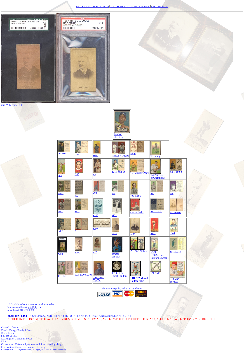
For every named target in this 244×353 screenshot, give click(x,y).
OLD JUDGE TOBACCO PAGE (92, 6)
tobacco (64, 152)
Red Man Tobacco (177, 279)
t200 (101, 227)
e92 (79, 194)
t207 (97, 173)
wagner (125, 155)
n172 (115, 232)
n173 (135, 233)
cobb (97, 154)
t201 (61, 174)
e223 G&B (176, 211)
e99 (176, 192)
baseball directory (122, 134)
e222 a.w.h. (157, 210)
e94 (118, 192)
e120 (98, 214)
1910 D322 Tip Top (98, 278)
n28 (97, 251)
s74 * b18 (155, 272)
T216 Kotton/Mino (139, 171)
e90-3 (64, 192)
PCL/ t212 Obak (138, 250)
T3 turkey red (157, 155)
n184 (174, 232)
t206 (81, 153)
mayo (78, 251)
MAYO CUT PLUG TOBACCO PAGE (130, 6)
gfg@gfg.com (35, 307)
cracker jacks (136, 211)
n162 (154, 232)
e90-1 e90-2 (176, 170)
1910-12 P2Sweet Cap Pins (119, 273)
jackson (118, 154)
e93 (99, 191)
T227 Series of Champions (157, 175)
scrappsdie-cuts (117, 254)
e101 (64, 210)
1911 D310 (178, 250)
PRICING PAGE (159, 6)
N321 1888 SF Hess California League (159, 254)
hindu (137, 152)
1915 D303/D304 (83, 273)
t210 (81, 230)
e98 (156, 192)
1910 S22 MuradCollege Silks (139, 279)
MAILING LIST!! (18, 315)
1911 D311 (65, 274)
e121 (117, 214)
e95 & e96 (135, 194)
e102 (81, 210)
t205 (79, 173)
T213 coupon (118, 170)
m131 (64, 230)
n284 (62, 252)
